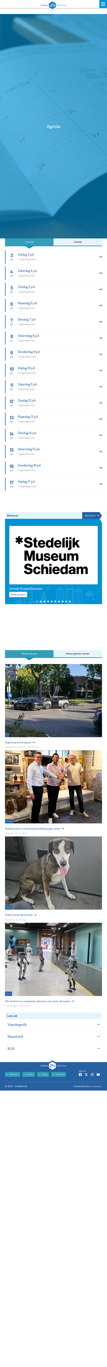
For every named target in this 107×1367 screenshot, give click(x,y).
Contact (29, 1102)
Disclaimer (59, 1102)
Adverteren (12, 1102)
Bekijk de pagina (18, 617)
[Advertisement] (53, 649)
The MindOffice (94, 1114)
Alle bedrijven (91, 537)
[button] (37, 623)
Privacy (43, 1102)
